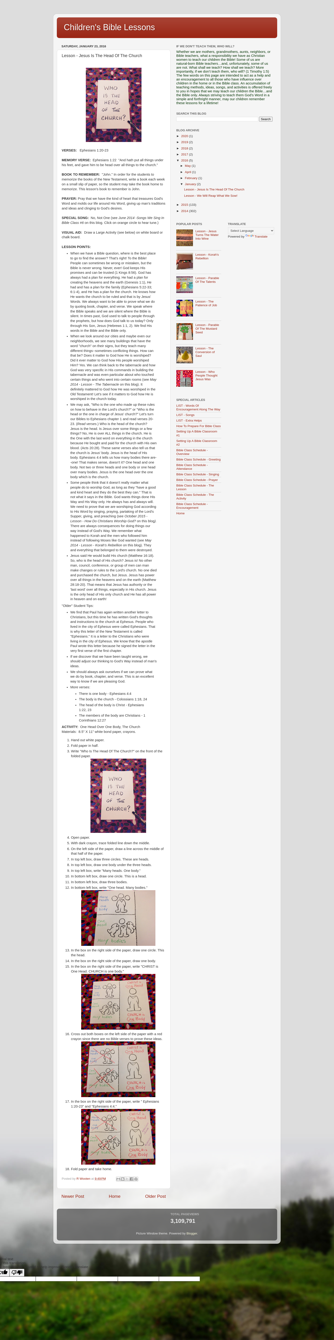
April (188, 172)
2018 (185, 148)
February (191, 178)
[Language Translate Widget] (251, 230)
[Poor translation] (17, 1272)
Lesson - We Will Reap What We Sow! (211, 195)
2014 (185, 211)
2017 (185, 154)
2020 (185, 136)
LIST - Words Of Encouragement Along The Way (198, 407)
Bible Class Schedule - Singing (197, 474)
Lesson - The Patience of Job (206, 303)
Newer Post (72, 1196)
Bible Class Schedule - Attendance (192, 466)
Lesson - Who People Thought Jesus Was (206, 375)
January (191, 184)
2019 (185, 142)
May (188, 166)
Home (114, 1196)
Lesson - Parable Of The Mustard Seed (207, 328)
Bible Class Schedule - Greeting (198, 459)
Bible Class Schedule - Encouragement (192, 505)
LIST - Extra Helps (189, 420)
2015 (185, 204)
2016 (185, 160)
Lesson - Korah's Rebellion (207, 256)
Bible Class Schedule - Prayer (197, 480)
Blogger (191, 1233)
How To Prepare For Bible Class (198, 426)
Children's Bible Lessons (109, 27)
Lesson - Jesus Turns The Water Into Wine (206, 234)
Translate (256, 236)
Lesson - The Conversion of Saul (205, 352)
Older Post (155, 1196)
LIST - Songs (185, 415)
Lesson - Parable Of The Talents (207, 279)
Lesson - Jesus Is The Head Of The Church (214, 189)
